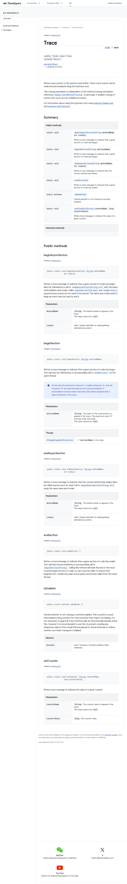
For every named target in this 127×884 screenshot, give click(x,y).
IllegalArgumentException (60, 440)
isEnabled (79, 194)
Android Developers (51, 27)
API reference (11, 13)
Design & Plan (53, 3)
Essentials (32, 3)
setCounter (80, 208)
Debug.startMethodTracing (68, 95)
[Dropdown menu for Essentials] (40, 3)
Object (57, 59)
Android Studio (115, 3)
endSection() (110, 290)
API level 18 (55, 35)
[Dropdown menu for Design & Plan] (62, 3)
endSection (80, 180)
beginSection (81, 149)
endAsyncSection (83, 163)
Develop (65, 27)
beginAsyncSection (84, 132)
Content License (111, 735)
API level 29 (56, 261)
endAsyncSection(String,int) (87, 287)
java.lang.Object (51, 64)
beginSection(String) (86, 290)
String (98, 132)
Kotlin (107, 47)
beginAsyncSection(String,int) (97, 485)
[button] (17, 30)
